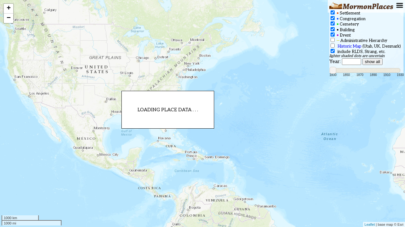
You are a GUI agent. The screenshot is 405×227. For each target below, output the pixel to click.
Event (341, 35)
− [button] (9, 18)
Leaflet (370, 224)
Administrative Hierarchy (359, 40)
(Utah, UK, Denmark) (366, 46)
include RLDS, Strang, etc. (358, 51)
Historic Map (349, 46)
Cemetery (345, 24)
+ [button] (9, 8)
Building (343, 29)
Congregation (348, 18)
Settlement (345, 13)
